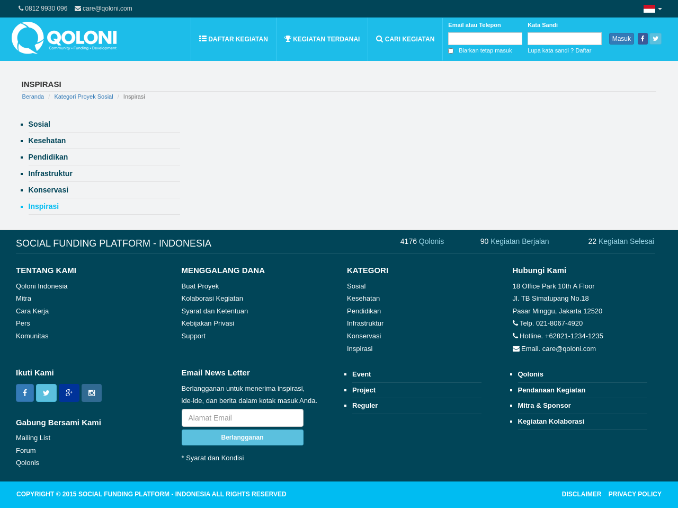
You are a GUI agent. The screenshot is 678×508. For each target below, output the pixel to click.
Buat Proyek (200, 286)
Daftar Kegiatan (233, 39)
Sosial (356, 286)
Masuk (621, 38)
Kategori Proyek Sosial (83, 96)
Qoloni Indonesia (42, 286)
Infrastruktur (365, 323)
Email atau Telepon (474, 25)
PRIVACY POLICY (635, 494)
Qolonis (27, 463)
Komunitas (32, 336)
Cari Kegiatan (405, 39)
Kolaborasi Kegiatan (212, 298)
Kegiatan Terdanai (322, 39)
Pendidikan (364, 311)
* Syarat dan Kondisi (213, 458)
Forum (26, 450)
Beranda (33, 96)
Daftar (584, 50)
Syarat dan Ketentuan (215, 311)
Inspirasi (359, 349)
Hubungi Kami (540, 270)
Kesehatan (363, 298)
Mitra (23, 298)
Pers (23, 323)
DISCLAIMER (582, 494)
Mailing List (33, 438)
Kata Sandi (543, 25)
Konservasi (364, 336)
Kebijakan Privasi (208, 323)
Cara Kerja (32, 311)
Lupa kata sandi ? (551, 50)
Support (194, 336)
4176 (422, 241)
